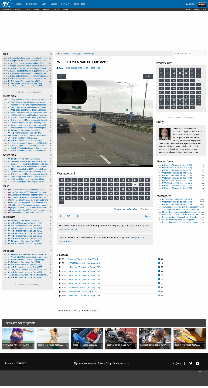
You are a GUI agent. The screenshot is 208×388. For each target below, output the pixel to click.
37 (98, 189)
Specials (56, 9)
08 (104, 180)
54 (110, 193)
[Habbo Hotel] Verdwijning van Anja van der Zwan (28, 205)
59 (141, 193)
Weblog (196, 9)
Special (66, 54)
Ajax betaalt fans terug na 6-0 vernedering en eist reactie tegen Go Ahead (28, 275)
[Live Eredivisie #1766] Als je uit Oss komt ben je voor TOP (28, 192)
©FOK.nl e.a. (202, 372)
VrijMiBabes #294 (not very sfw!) (28, 84)
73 (135, 198)
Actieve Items (6, 9)
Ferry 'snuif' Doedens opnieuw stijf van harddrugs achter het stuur (28, 270)
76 (62, 202)
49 (80, 193)
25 (117, 184)
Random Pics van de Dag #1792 (28, 86)
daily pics (121, 209)
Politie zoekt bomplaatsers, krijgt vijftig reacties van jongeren (28, 79)
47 (68, 193)
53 (104, 193)
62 (68, 198)
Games (55, 4)
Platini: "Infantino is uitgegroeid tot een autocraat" (28, 148)
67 (98, 198)
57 (129, 193)
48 (74, 193)
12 (129, 180)
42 (129, 189)
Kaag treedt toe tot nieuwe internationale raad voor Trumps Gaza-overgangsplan (28, 61)
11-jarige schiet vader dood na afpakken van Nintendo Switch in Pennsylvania (28, 63)
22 (98, 184)
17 (68, 184)
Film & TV (66, 4)
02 (68, 180)
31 (62, 189)
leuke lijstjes (132, 209)
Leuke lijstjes (77, 54)
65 (86, 198)
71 (123, 198)
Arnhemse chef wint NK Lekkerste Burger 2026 (28, 169)
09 (110, 180)
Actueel (20, 4)
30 (147, 184)
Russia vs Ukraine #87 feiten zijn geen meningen (28, 210)
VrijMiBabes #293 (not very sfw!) (28, 238)
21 (92, 184)
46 (62, 193)
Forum (188, 9)
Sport (45, 4)
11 (123, 180)
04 (80, 180)
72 (129, 198)
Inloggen (190, 3)
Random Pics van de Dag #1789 (28, 233)
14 (141, 180)
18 (74, 184)
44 (141, 189)
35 (86, 189)
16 (62, 184)
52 (98, 193)
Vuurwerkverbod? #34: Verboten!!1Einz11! (28, 213)
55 (117, 193)
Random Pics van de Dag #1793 (28, 81)
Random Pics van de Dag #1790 (28, 231)
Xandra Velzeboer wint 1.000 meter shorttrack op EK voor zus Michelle (28, 100)
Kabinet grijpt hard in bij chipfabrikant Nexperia (28, 195)
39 (110, 189)
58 (135, 193)
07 (98, 180)
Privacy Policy (104, 363)
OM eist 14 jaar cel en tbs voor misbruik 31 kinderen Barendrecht (28, 146)
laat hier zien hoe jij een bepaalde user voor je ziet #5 (28, 202)
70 (117, 198)
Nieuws (17, 9)
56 (123, 193)
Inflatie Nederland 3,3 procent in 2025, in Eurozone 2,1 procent (28, 143)
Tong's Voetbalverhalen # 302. (28, 138)
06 (92, 180)
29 (141, 184)
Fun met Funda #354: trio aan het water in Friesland (28, 135)
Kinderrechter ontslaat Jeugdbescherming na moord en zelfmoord (28, 197)
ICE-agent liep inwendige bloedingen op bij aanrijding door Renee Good (28, 164)
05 (86, 180)
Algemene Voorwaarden (85, 363)
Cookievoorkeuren (121, 363)
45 (147, 189)
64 (80, 198)
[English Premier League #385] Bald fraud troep (28, 208)
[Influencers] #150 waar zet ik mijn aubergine (28, 200)
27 (129, 184)
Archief (65, 9)
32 (68, 189)
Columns (27, 9)
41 (123, 189)
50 (86, 193)
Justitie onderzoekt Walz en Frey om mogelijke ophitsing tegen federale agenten (28, 68)
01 (62, 180)
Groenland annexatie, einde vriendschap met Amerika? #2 (28, 190)
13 (135, 180)
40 (117, 189)
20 (86, 184)
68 (104, 198)
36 (92, 189)
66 (92, 198)
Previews (46, 9)
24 (110, 184)
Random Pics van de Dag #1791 (28, 228)
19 (80, 184)
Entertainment (33, 4)
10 (117, 180)
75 (147, 198)
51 (92, 193)
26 (123, 184)
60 (147, 193)
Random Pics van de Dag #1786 (28, 244)
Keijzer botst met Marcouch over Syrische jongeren (28, 71)
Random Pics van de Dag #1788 (28, 236)
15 (147, 180)
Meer (84, 4)
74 (141, 198)
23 (104, 184)
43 (135, 189)
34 (80, 189)
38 (104, 189)
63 (74, 198)
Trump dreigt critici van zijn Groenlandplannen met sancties (28, 177)
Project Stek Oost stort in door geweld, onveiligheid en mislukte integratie (28, 66)
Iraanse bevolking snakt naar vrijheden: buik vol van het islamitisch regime (28, 58)
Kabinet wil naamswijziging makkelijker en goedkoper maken (28, 73)
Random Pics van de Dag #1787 (28, 241)
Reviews (36, 9)
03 (74, 180)
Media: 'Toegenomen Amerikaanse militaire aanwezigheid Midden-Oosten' (28, 151)
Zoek (204, 9)
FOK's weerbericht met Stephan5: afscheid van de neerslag (28, 115)
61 (62, 198)
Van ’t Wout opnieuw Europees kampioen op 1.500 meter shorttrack (28, 102)
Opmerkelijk (89, 54)
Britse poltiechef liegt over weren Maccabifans (28, 76)
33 (74, 189)
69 (110, 198)
